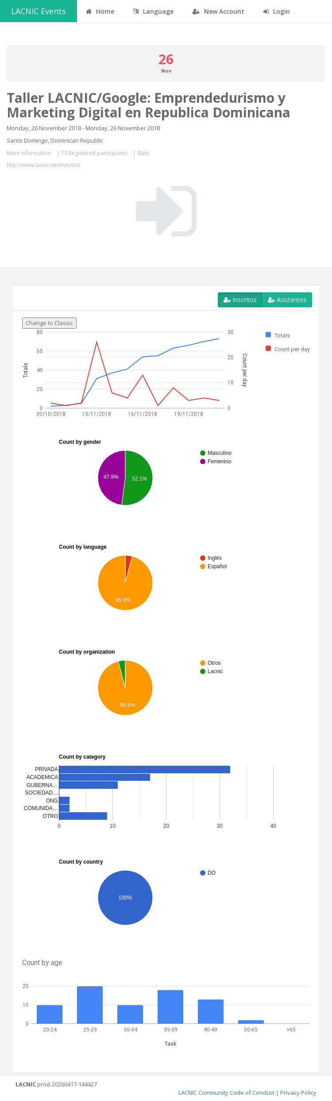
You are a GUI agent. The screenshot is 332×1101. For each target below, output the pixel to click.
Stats (143, 153)
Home (100, 11)
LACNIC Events (38, 11)
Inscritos (240, 299)
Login (276, 11)
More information (29, 153)
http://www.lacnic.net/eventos (43, 165)
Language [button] (153, 11)
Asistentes (287, 299)
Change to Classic (49, 323)
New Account (218, 11)
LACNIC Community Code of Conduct (226, 1093)
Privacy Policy (298, 1093)
